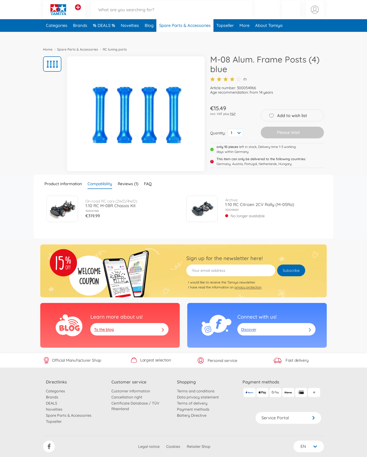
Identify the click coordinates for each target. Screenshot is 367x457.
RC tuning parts (115, 49)
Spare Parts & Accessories (185, 36)
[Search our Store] (171, 15)
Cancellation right (126, 397)
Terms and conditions (196, 391)
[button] (291, 15)
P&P (233, 114)
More (244, 36)
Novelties (130, 36)
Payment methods (193, 409)
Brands (80, 36)
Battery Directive (191, 415)
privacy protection (248, 287)
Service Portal (288, 417)
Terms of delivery (192, 403)
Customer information (130, 391)
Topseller (225, 36)
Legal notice (149, 446)
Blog (149, 36)
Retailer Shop (198, 446)
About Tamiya (269, 36)
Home (47, 49)
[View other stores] (78, 13)
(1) (228, 79)
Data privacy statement (198, 397)
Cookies (173, 446)
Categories (56, 36)
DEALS (105, 36)
